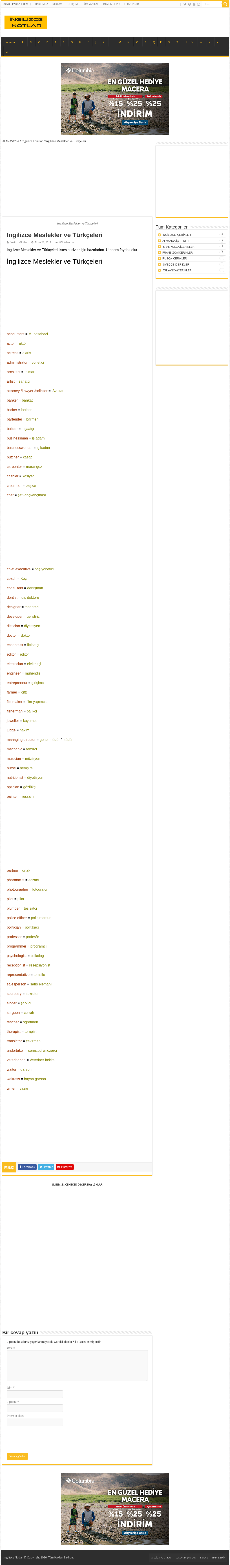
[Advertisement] (77, 180)
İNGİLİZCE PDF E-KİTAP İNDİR (121, 4)
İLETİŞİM (72, 4)
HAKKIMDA (41, 4)
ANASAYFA (10, 141)
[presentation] (41, 1439)
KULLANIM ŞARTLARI (186, 1557)
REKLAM (57, 4)
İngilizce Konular (32, 141)
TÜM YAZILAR (90, 4)
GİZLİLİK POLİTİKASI (161, 1557)
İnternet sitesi (15, 1415)
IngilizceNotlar (19, 242)
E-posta (13, 1401)
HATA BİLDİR (218, 1557)
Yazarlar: (11, 42)
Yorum (11, 1347)
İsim (10, 1387)
